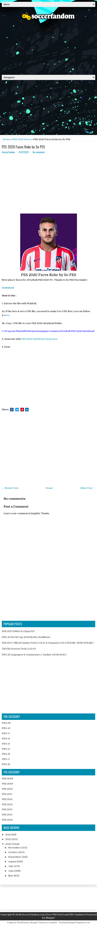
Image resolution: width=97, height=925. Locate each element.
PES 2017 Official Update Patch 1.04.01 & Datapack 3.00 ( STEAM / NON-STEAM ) (48, 642)
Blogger (50, 917)
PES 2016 (7, 819)
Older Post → (87, 488)
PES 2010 (7, 789)
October (13, 852)
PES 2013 (7, 804)
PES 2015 (7, 814)
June (11, 870)
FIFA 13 (6, 738)
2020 (8, 844)
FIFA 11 (6, 733)
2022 (8, 834)
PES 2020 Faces (21, 139)
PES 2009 (7, 783)
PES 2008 (7, 778)
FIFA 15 (6, 749)
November (14, 847)
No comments (39, 152)
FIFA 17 (6, 759)
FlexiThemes (23, 922)
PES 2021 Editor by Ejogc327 (18, 631)
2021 (8, 839)
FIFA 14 (6, 743)
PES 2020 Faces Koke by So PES (23, 147)
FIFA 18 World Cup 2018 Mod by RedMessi (26, 637)
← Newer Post (10, 488)
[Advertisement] (48, 46)
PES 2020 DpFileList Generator (39, 339)
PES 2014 (7, 809)
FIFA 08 (6, 723)
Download (8, 287)
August (12, 861)
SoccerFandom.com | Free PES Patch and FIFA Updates (53, 914)
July (11, 866)
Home (6, 139)
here (6, 315)
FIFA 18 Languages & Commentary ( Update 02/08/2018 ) (34, 654)
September (15, 857)
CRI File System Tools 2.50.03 (19, 648)
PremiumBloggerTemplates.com (74, 922)
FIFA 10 (6, 728)
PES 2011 (7, 794)
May (11, 875)
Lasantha (52, 922)
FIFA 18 (6, 764)
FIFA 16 (6, 754)
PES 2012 (7, 799)
